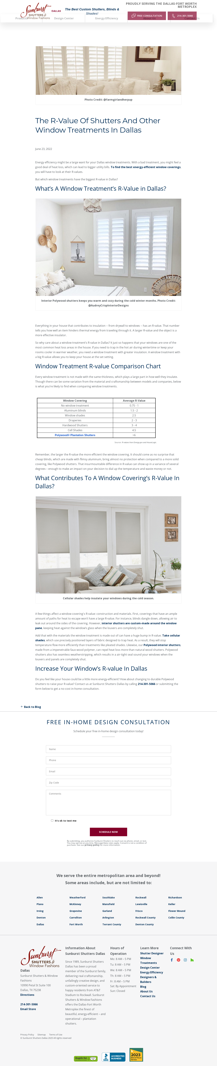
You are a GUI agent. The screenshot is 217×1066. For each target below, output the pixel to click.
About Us (146, 985)
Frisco (139, 905)
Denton (41, 912)
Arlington (108, 912)
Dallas (40, 918)
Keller (171, 898)
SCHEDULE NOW (108, 826)
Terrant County (111, 918)
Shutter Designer (152, 947)
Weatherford (77, 891)
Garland (107, 905)
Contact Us (147, 990)
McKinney (75, 898)
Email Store (28, 1003)
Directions (27, 989)
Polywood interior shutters (162, 639)
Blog (143, 981)
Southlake (108, 891)
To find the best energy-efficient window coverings (146, 161)
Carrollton (76, 912)
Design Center (150, 962)
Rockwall (140, 891)
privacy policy (92, 839)
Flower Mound (176, 905)
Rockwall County (145, 912)
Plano (40, 898)
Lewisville (141, 898)
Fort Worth (76, 918)
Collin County (176, 912)
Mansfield (108, 898)
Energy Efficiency (151, 966)
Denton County (144, 918)
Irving (40, 905)
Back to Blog (30, 701)
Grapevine (76, 905)
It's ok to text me (65, 814)
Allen (40, 891)
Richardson (175, 891)
